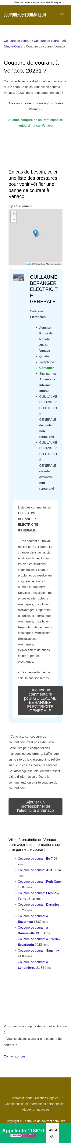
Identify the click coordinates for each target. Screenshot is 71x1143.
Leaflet (28, 264)
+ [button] (13, 214)
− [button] (13, 219)
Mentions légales (47, 1098)
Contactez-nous (21, 1098)
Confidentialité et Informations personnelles (34, 1104)
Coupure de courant (17, 40)
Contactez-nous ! (15, 1056)
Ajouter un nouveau (35, 1109)
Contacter (46, 367)
